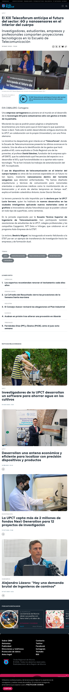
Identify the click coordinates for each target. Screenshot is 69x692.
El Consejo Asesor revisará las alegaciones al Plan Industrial (35, 307)
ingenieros (6, 579)
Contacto (40, 640)
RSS (37, 654)
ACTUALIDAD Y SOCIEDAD (29, 623)
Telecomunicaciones (37, 256)
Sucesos (8, 313)
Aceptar (7, 688)
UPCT (3, 13)
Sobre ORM (7, 640)
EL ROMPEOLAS (25, 612)
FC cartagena (57, 1)
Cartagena (8, 260)
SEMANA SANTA (28, 1)
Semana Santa (10, 291)
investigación (55, 256)
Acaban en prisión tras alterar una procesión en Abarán (33, 316)
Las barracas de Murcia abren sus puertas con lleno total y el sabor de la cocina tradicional (31, 616)
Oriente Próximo (17, 1)
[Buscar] (65, 6)
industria (8, 303)
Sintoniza (6, 643)
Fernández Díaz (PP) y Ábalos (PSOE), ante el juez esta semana (32, 327)
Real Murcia (48, 1)
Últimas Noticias (38, 1)
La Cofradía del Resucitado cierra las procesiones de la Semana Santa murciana (32, 296)
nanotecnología (18, 256)
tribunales (9, 323)
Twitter (39, 643)
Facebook (40, 646)
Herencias (8, 279)
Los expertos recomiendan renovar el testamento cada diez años (35, 283)
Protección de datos (11, 651)
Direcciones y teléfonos (13, 649)
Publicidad (6, 646)
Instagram (40, 649)
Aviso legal (7, 654)
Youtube (39, 651)
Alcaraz (64, 1)
